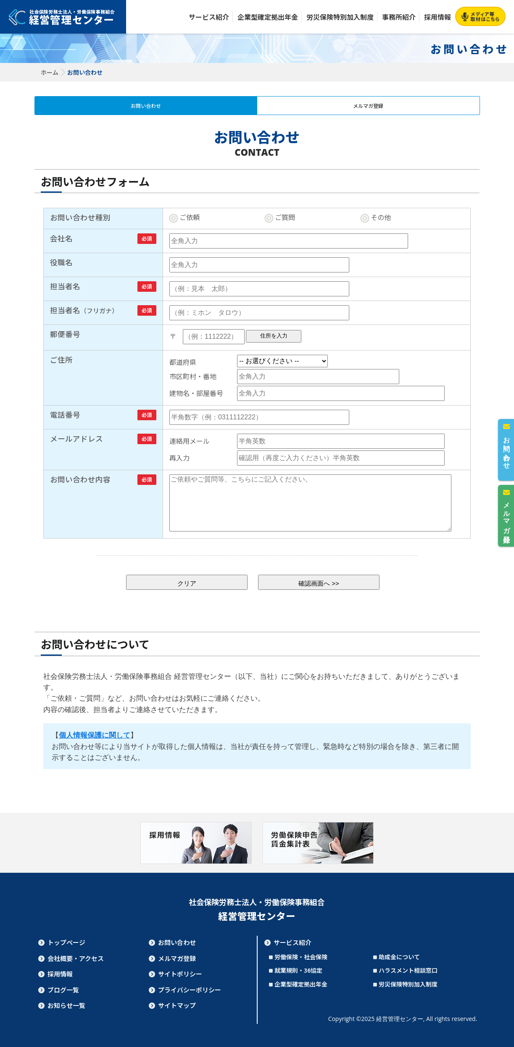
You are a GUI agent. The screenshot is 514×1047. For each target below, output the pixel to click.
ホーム (49, 72)
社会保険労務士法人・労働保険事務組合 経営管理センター (63, 17)
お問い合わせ (146, 105)
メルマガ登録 (368, 105)
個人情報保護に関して (94, 735)
